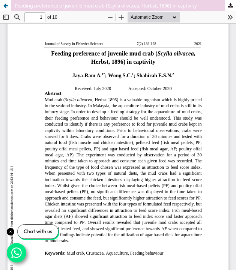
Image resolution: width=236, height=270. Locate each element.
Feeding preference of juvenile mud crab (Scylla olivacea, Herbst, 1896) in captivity (106, 5)
